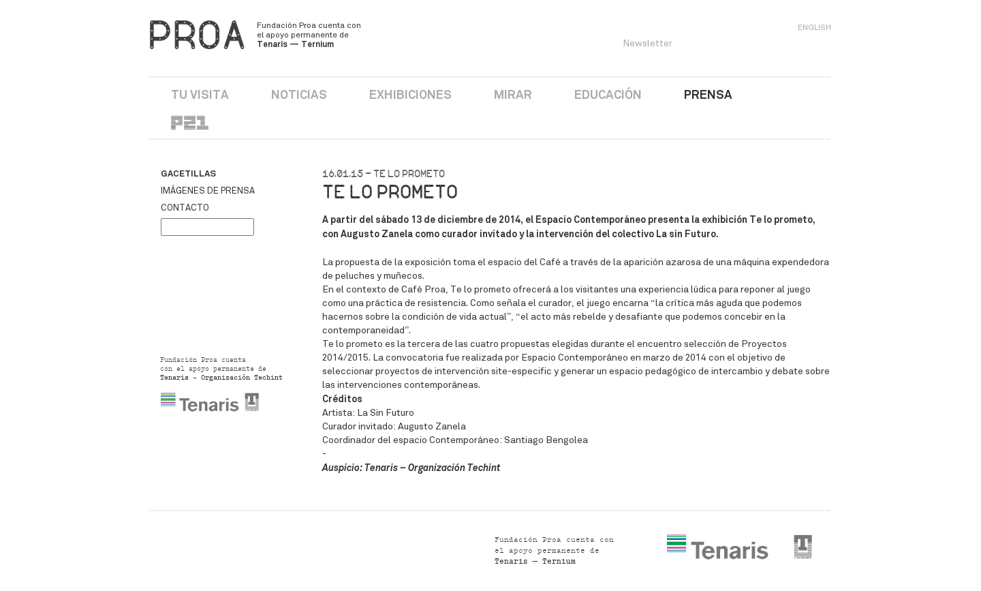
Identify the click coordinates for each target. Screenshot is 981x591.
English (814, 27)
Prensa (708, 94)
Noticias (299, 94)
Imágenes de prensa (208, 190)
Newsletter (647, 43)
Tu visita (200, 94)
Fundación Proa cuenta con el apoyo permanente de (309, 34)
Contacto (185, 207)
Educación (608, 94)
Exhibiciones (410, 94)
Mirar (513, 94)
